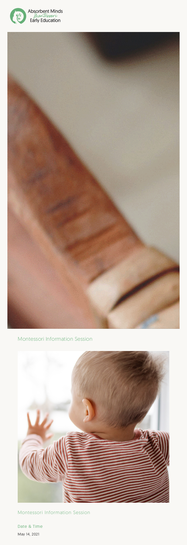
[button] (175, 15)
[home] (24, 16)
